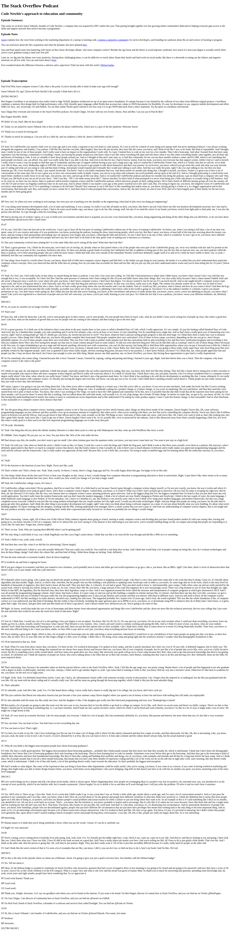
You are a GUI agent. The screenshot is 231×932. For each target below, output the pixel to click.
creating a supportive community (113, 40)
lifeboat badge (107, 65)
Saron (4, 40)
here (85, 45)
